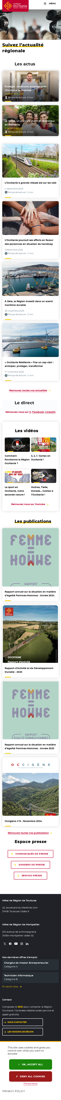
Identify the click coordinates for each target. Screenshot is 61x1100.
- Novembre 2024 (23, 821)
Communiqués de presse (31, 854)
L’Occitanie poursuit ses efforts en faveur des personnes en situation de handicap (29, 242)
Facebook (38, 412)
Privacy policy (13, 1091)
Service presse (32, 875)
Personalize (31, 1083)
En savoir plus (10, 986)
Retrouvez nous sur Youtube (30, 504)
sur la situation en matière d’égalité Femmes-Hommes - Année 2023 (30, 746)
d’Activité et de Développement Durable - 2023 (29, 670)
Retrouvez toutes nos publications (28, 832)
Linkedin (50, 412)
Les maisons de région (20, 1032)
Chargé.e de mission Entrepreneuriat (26, 962)
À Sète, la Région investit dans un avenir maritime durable (29, 303)
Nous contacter (17, 1022)
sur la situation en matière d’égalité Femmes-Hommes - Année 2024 (30, 593)
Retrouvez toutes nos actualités (28, 390)
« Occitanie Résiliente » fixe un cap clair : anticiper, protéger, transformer (29, 364)
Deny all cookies (30, 1076)
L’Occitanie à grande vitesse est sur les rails (30, 182)
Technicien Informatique (18, 975)
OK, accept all (30, 1064)
